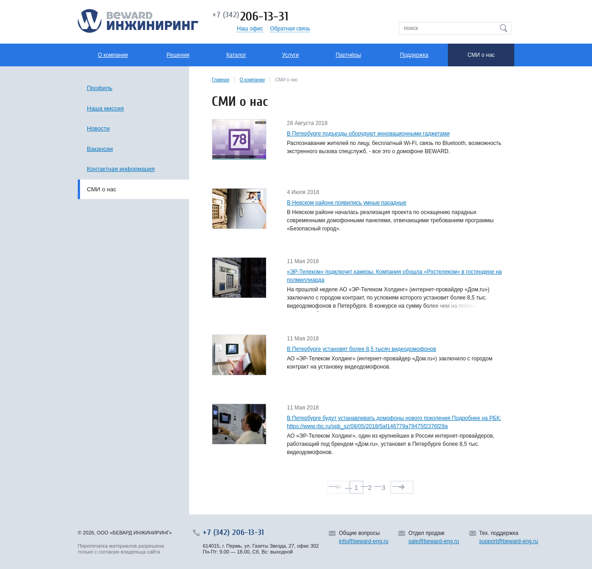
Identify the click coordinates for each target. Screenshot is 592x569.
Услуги (290, 55)
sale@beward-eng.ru (433, 541)
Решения (177, 55)
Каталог (236, 55)
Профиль (99, 88)
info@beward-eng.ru (363, 541)
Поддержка (414, 55)
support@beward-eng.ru (508, 541)
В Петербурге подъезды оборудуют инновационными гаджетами (368, 133)
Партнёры (348, 55)
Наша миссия (105, 108)
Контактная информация (121, 168)
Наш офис (250, 28)
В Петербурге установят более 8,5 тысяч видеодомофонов (361, 349)
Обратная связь (290, 28)
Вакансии (100, 148)
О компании (113, 55)
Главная (220, 79)
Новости (98, 128)
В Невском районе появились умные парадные (346, 203)
